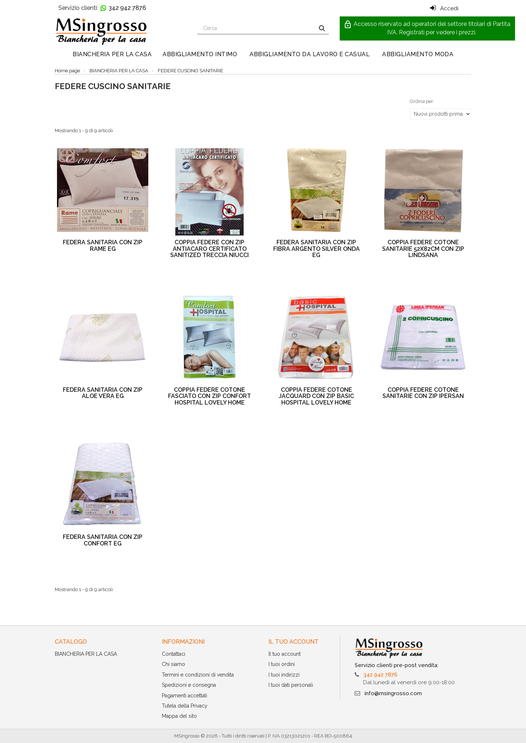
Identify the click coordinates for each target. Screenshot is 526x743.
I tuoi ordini (281, 664)
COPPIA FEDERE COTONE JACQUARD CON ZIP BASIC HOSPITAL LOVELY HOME (316, 396)
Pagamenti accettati (184, 695)
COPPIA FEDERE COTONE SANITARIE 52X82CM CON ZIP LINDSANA (423, 248)
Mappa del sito (179, 716)
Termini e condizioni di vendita (198, 675)
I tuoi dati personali (290, 685)
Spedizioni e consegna (189, 685)
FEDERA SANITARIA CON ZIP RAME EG (102, 245)
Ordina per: (422, 101)
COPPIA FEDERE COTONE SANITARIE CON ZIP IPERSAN (423, 393)
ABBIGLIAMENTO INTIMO (200, 54)
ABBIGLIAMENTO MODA (417, 54)
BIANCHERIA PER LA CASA (112, 54)
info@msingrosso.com (393, 693)
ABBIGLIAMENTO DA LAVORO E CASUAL (309, 54)
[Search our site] (256, 28)
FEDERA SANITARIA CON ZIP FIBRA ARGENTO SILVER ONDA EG (316, 248)
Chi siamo (173, 664)
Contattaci (173, 654)
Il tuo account (284, 654)
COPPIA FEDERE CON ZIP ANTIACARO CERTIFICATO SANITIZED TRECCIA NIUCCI (209, 248)
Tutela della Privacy (184, 706)
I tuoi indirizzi (284, 675)
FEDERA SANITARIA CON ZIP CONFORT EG (102, 540)
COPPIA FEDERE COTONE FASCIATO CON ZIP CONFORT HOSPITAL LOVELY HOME (209, 396)
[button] (427, 28)
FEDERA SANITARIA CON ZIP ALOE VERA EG (102, 393)
